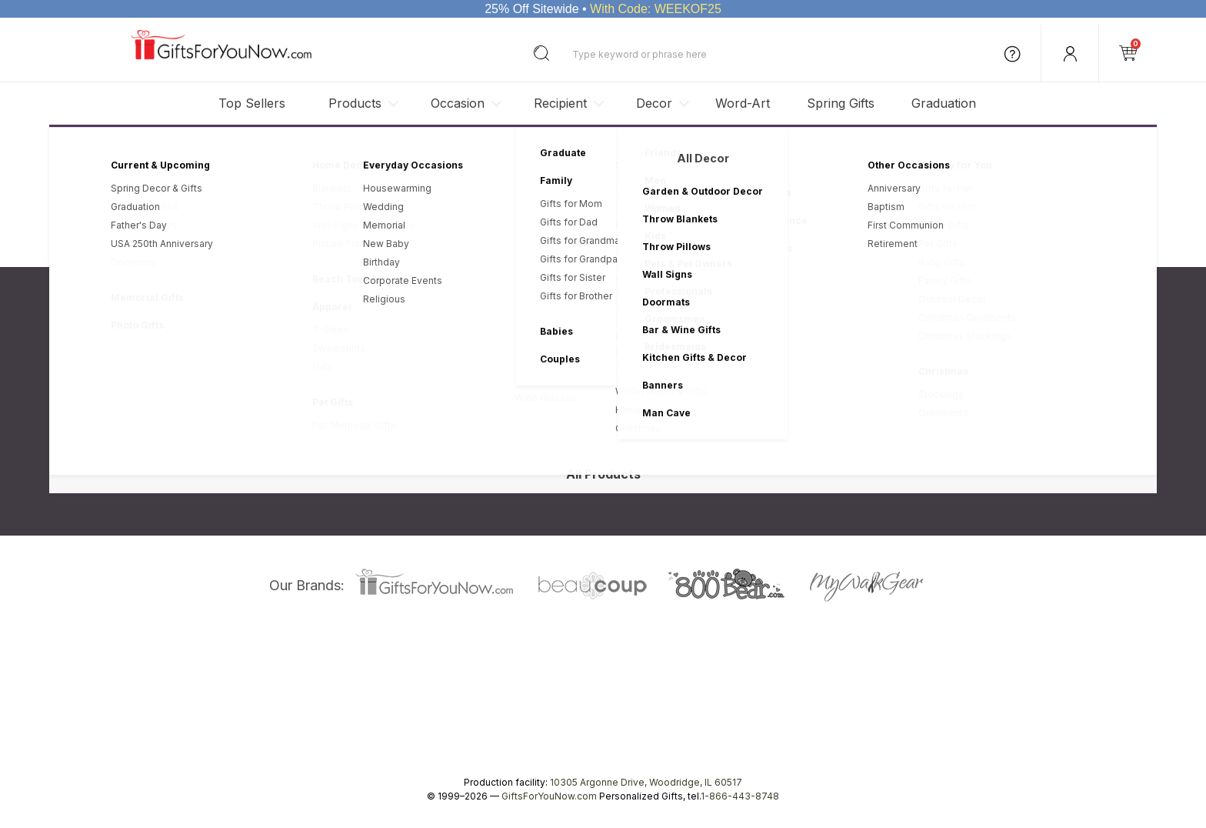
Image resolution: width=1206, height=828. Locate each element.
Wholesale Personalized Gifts (285, 416)
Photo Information (586, 399)
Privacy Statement (701, 229)
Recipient (560, 103)
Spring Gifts (841, 103)
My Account (572, 366)
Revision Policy (416, 383)
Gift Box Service (582, 416)
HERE (791, 229)
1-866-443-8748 (740, 796)
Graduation (943, 103)
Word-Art (742, 103)
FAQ (555, 432)
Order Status (574, 383)
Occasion (458, 103)
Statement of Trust (424, 416)
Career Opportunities (265, 449)
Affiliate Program (256, 432)
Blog (228, 383)
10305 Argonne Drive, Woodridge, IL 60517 (646, 782)
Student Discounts (587, 466)
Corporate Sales (255, 399)
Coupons (567, 449)
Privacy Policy (413, 366)
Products (354, 103)
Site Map (238, 466)
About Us (238, 366)
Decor (654, 103)
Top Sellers (251, 103)
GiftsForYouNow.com (549, 796)
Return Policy (411, 399)
